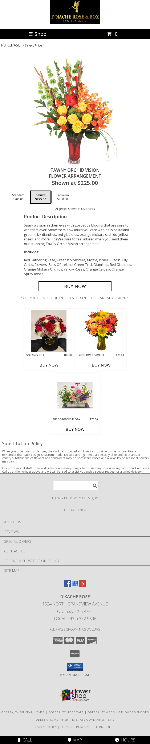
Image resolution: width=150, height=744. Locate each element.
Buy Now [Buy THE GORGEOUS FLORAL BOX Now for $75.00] (75, 429)
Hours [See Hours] (125, 740)
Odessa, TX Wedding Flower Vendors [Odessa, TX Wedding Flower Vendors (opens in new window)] (118, 712)
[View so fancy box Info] (48, 331)
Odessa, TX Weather (52, 719)
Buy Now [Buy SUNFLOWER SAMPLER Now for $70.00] (101, 365)
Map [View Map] (75, 740)
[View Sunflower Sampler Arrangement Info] (101, 331)
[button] (75, 667)
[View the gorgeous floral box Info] (75, 395)
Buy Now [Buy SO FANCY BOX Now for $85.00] (49, 365)
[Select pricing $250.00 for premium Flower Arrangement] (63, 197)
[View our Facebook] (67, 585)
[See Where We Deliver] (75, 510)
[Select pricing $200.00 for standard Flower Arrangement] (18, 197)
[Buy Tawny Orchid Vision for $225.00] (75, 286)
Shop (37, 33)
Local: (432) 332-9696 (75, 618)
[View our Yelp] (82, 585)
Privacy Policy (45, 727)
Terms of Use (107, 727)
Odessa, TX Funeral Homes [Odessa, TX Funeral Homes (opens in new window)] (23, 712)
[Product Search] (76, 485)
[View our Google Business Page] (75, 585)
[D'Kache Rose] (75, 23)
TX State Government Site (93, 719)
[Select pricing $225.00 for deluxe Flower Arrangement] (40, 197)
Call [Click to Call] (25, 740)
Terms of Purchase (76, 727)
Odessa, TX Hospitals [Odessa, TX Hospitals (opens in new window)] (66, 712)
